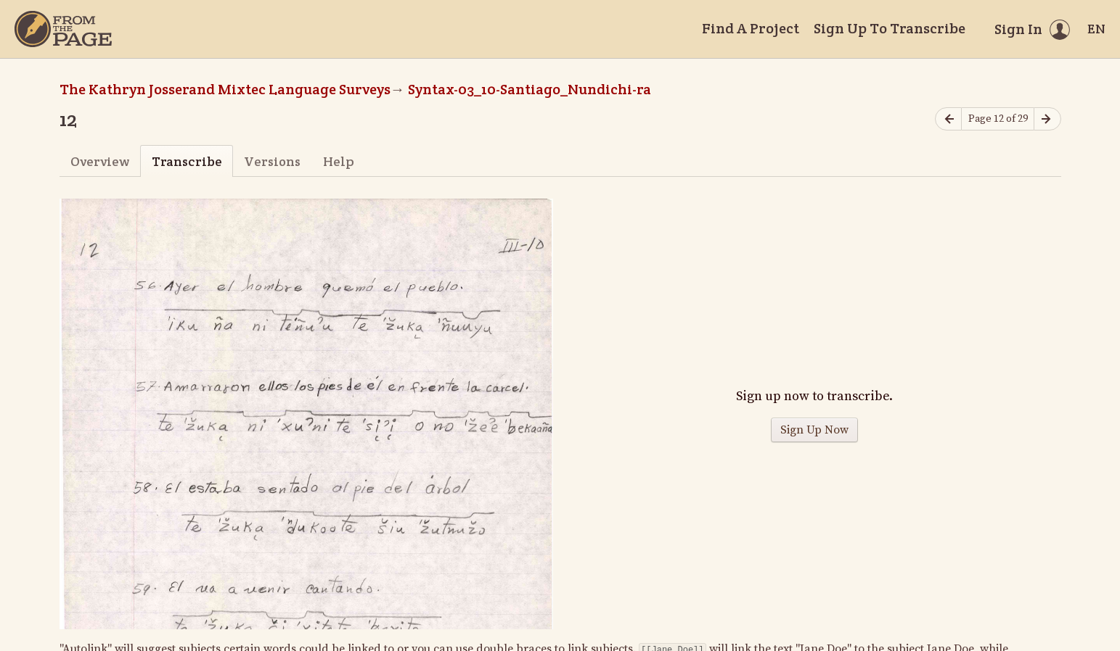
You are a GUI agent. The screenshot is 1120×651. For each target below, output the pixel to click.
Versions (272, 161)
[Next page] (1047, 119)
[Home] (63, 29)
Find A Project (750, 28)
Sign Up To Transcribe (889, 28)
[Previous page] (948, 119)
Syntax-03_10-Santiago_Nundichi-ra (529, 89)
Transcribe (187, 161)
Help (338, 161)
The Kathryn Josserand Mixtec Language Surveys (225, 89)
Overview (99, 161)
